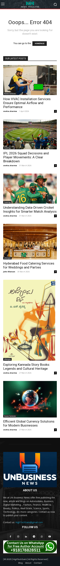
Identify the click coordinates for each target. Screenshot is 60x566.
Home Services (10, 94)
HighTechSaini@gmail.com (29, 522)
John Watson (9, 271)
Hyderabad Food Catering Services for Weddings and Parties (28, 265)
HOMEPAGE (39, 44)
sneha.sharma (10, 111)
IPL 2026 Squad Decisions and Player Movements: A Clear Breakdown (26, 157)
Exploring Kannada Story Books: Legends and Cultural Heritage (26, 367)
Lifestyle (7, 258)
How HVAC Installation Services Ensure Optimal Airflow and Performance (27, 103)
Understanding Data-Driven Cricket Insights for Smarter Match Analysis (30, 209)
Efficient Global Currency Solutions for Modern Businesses (28, 423)
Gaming (7, 148)
